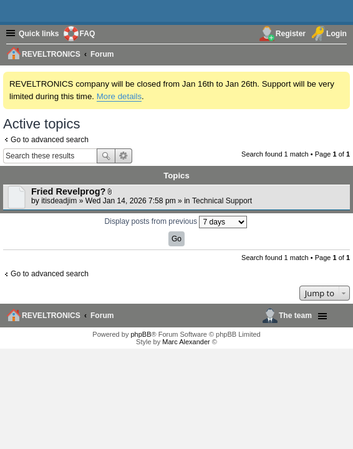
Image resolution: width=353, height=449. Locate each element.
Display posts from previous (176, 222)
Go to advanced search (50, 139)
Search (106, 155)
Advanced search (123, 155)
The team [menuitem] (295, 315)
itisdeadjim (59, 200)
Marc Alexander (186, 341)
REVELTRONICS (51, 315)
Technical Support (222, 200)
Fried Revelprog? (68, 191)
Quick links (39, 33)
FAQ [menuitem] (87, 33)
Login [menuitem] (336, 33)
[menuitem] (339, 53)
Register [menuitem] (291, 33)
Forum (102, 315)
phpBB (140, 334)
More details (119, 96)
